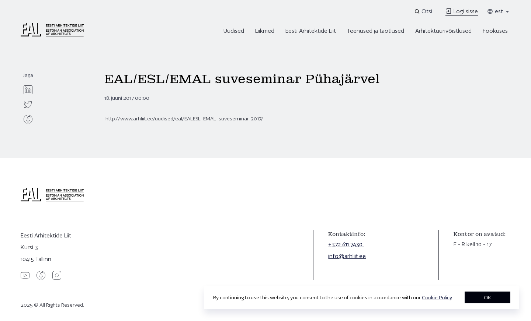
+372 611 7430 (346, 244)
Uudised (233, 30)
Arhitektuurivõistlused (443, 30)
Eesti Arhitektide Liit (310, 30)
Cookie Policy (437, 297)
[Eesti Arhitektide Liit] (52, 35)
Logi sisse (461, 11)
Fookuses (495, 30)
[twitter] (28, 104)
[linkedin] (28, 89)
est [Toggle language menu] (498, 11)
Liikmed (264, 30)
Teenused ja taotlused (375, 30)
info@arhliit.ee (347, 256)
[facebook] (28, 119)
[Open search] (424, 11)
